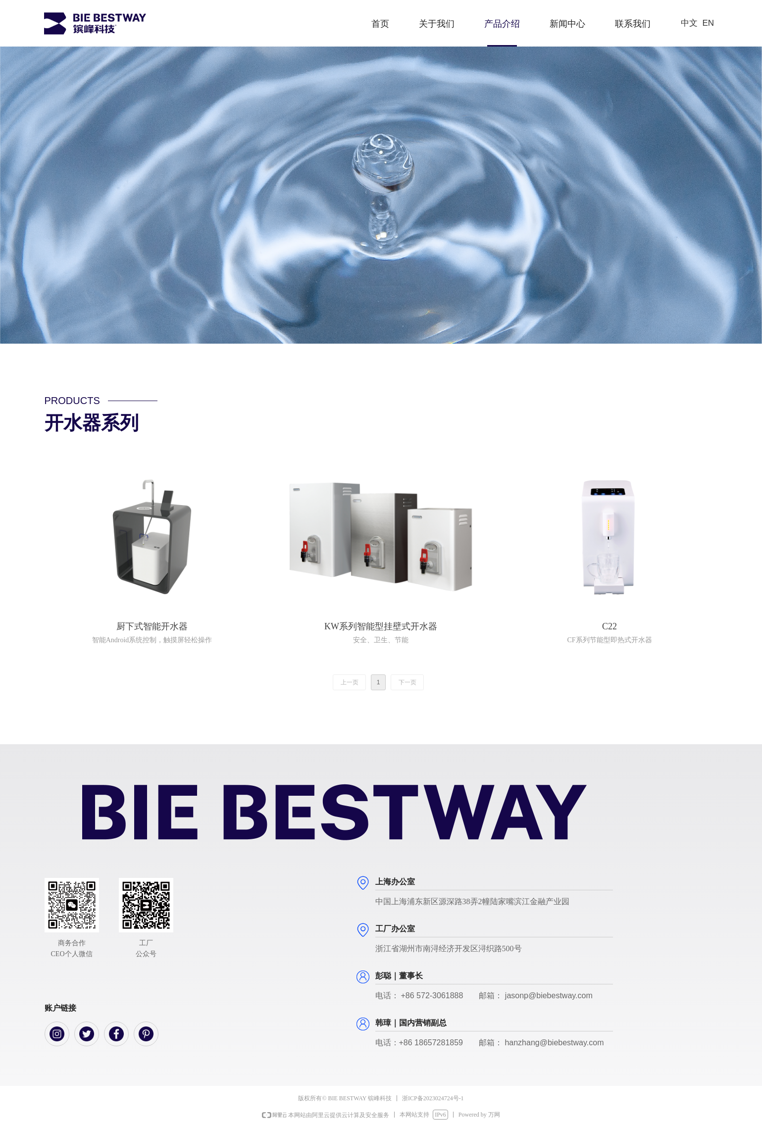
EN (708, 23)
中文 (689, 23)
